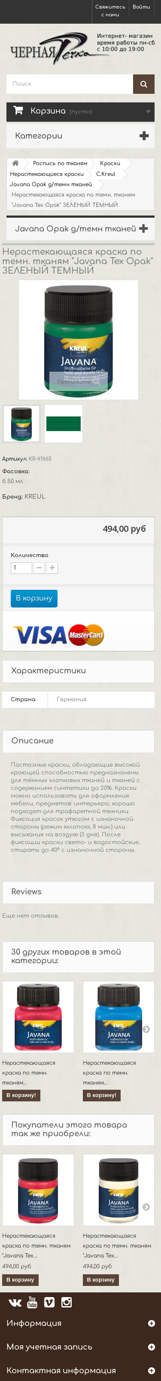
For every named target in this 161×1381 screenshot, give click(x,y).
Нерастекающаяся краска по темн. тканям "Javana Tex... (36, 1246)
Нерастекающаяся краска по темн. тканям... (28, 1073)
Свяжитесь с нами (110, 11)
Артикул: (15, 459)
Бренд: (13, 497)
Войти (141, 7)
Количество (30, 555)
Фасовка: (16, 472)
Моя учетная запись (49, 1347)
